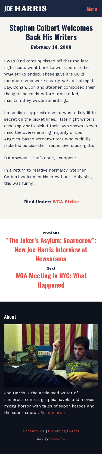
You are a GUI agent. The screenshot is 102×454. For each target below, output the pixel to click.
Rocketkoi (57, 439)
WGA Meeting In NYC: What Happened (51, 280)
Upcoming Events (63, 431)
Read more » (53, 412)
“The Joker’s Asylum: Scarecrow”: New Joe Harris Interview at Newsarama (51, 249)
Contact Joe (34, 431)
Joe (25, 8)
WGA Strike (65, 202)
